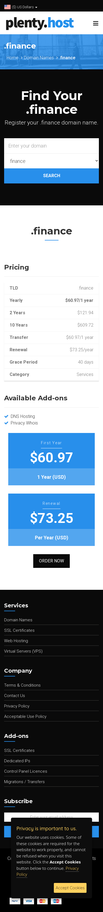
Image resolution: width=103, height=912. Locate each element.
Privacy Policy (16, 706)
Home (12, 57)
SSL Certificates (19, 630)
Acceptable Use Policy (25, 716)
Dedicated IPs (17, 760)
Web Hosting (16, 640)
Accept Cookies (70, 887)
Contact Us (14, 695)
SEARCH (51, 175)
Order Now (51, 560)
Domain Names (39, 57)
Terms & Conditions (22, 685)
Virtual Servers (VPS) (23, 651)
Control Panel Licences (25, 771)
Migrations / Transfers (24, 781)
